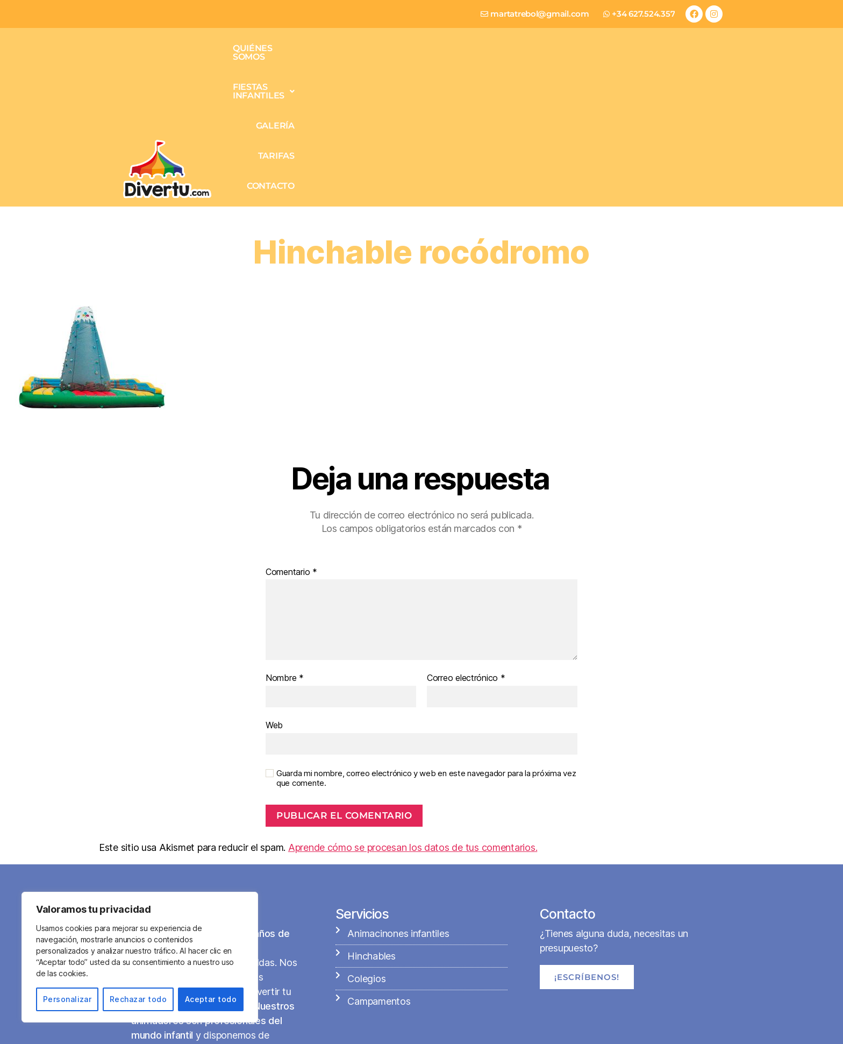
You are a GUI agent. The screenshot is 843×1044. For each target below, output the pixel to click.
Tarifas (630, 63)
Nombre (285, 555)
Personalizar (67, 999)
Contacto (688, 63)
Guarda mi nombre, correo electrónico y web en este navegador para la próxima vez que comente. (426, 656)
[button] (491, 63)
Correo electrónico (466, 555)
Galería (576, 63)
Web (274, 602)
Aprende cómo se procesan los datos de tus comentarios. (412, 724)
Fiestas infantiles (491, 63)
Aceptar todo (211, 999)
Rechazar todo (138, 999)
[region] (140, 957)
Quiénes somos (389, 63)
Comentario (291, 449)
